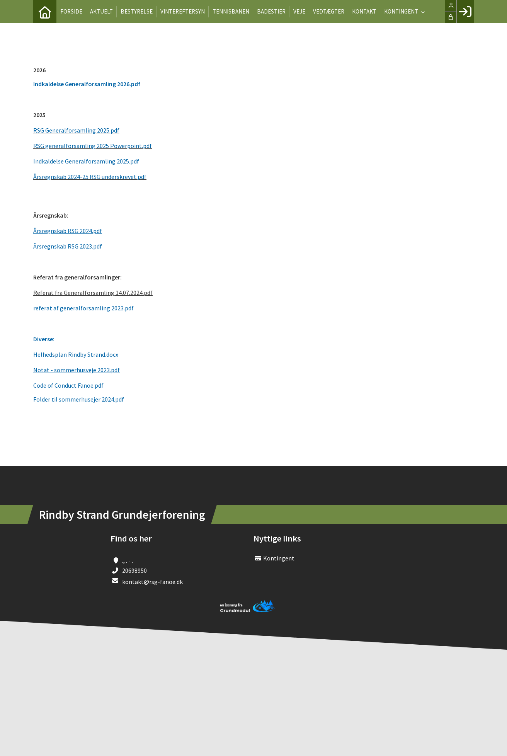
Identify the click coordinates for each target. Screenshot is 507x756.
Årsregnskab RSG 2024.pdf (67, 231)
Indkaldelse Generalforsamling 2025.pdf (86, 161)
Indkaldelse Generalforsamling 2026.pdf (86, 84)
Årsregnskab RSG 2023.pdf (67, 246)
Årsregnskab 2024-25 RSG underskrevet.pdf (89, 176)
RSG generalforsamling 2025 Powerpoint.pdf (92, 146)
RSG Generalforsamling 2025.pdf (76, 130)
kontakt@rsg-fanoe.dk (152, 582)
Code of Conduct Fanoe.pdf (68, 385)
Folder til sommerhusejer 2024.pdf (78, 399)
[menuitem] (44, 11)
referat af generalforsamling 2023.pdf (83, 308)
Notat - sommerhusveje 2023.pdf (76, 370)
